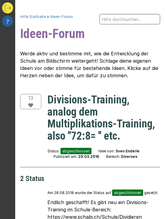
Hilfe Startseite (33, 16)
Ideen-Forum (61, 16)
